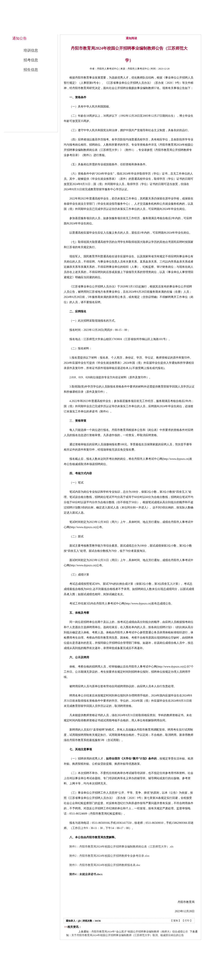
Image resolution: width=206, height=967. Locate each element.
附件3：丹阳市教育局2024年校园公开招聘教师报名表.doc (104, 865)
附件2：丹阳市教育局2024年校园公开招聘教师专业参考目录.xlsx (109, 855)
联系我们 (185, 30)
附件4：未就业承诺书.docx (86, 874)
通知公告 (130, 30)
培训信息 (31, 50)
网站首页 (75, 30)
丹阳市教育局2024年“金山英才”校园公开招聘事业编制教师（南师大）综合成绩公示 (139, 931)
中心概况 (103, 30)
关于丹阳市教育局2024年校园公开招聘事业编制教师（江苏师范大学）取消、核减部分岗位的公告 (127, 935)
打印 (187, 920)
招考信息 (31, 60)
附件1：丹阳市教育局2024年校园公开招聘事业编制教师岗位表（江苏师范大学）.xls (121, 846)
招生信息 (31, 70)
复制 (175, 920)
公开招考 (157, 30)
